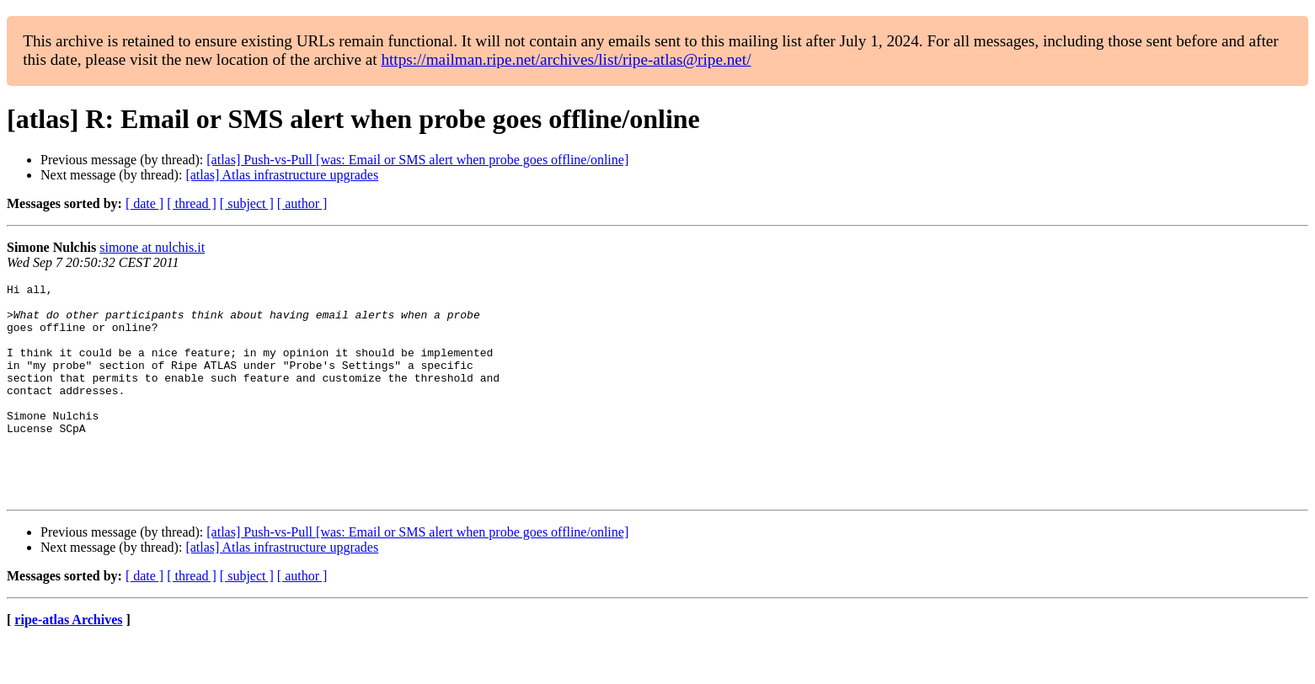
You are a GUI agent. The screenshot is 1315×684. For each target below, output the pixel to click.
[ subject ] (247, 203)
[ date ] (144, 203)
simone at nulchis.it (152, 247)
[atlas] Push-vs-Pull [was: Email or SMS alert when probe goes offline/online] (417, 159)
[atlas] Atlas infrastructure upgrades (281, 175)
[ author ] (302, 203)
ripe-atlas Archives (68, 662)
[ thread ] (191, 203)
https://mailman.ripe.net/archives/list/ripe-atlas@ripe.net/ (566, 59)
